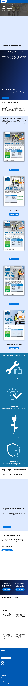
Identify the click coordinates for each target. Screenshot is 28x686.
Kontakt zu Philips (3, 671)
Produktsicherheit (3, 679)
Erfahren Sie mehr (5, 618)
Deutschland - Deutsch (5, 655)
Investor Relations (3, 668)
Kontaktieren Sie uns (6, 658)
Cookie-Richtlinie (3, 675)
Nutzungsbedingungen (4, 681)
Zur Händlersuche (6, 589)
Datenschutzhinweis (4, 677)
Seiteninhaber (3, 673)
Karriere (2, 669)
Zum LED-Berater (7, 527)
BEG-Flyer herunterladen (7, 550)
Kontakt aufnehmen (19, 589)
